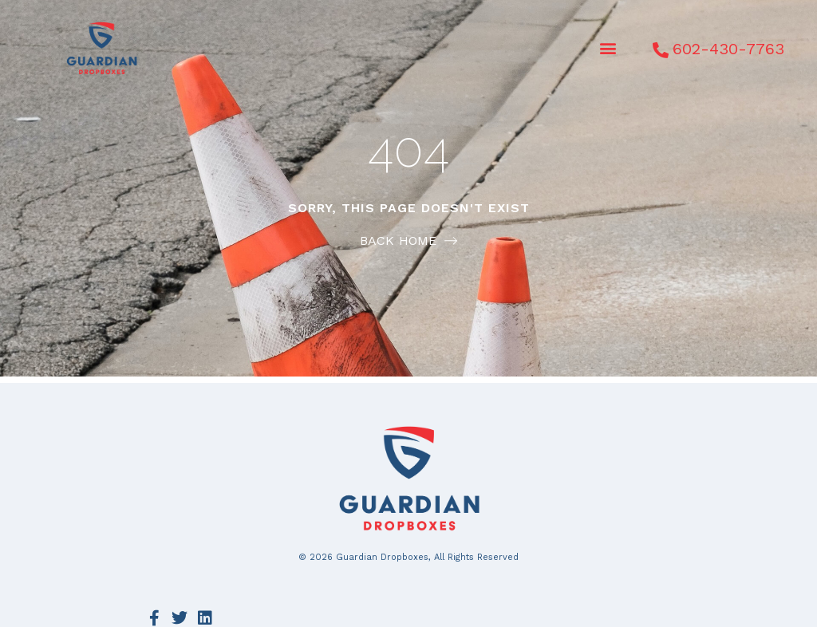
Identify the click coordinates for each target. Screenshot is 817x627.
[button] (607, 48)
